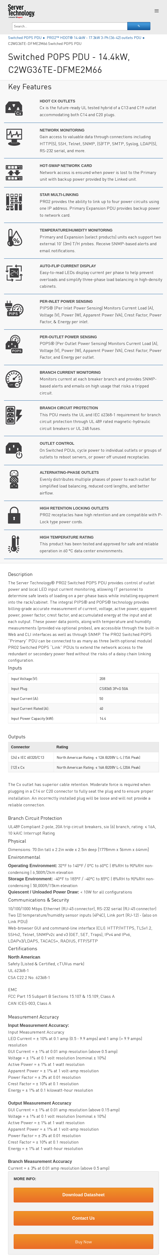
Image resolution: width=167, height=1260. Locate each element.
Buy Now (83, 1241)
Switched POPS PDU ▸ (27, 37)
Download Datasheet (83, 1195)
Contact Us (83, 1218)
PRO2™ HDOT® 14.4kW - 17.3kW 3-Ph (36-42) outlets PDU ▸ (96, 37)
